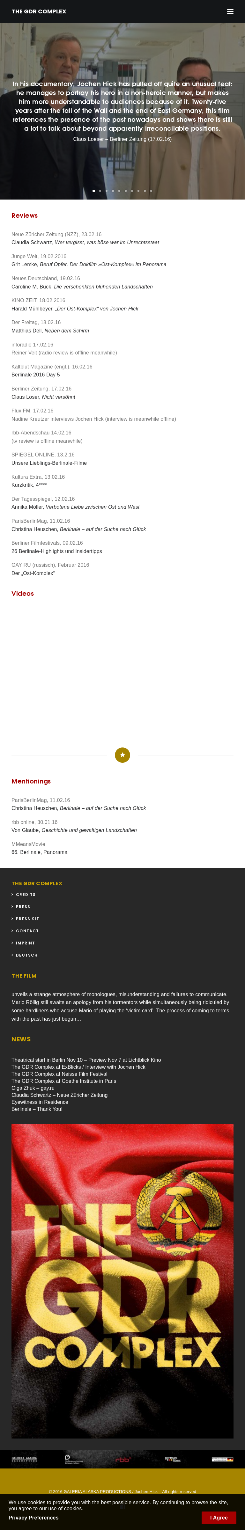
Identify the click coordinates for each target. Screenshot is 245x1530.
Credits (26, 894)
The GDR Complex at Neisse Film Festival (59, 1074)
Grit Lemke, (89, 264)
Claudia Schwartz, (85, 242)
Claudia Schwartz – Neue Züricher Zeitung (59, 1095)
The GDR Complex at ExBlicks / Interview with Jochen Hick (78, 1067)
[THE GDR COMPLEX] (38, 11)
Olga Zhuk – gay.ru (33, 1088)
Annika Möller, (75, 507)
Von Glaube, (74, 830)
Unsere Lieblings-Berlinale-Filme (49, 463)
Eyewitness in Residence (39, 1102)
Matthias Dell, (50, 330)
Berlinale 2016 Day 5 (35, 374)
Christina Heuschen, (78, 529)
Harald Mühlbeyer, (74, 308)
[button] (94, 191)
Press (23, 906)
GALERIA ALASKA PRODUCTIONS (97, 1491)
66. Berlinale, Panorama (39, 852)
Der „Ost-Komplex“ (33, 573)
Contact (27, 931)
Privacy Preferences (34, 1517)
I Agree (219, 1517)
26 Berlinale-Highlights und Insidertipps (56, 551)
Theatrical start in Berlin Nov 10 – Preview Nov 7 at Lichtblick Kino (86, 1060)
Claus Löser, (43, 397)
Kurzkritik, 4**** (29, 485)
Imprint (25, 943)
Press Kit (27, 919)
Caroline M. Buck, (82, 286)
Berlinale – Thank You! (37, 1109)
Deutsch (27, 955)
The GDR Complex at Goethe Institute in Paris (63, 1081)
